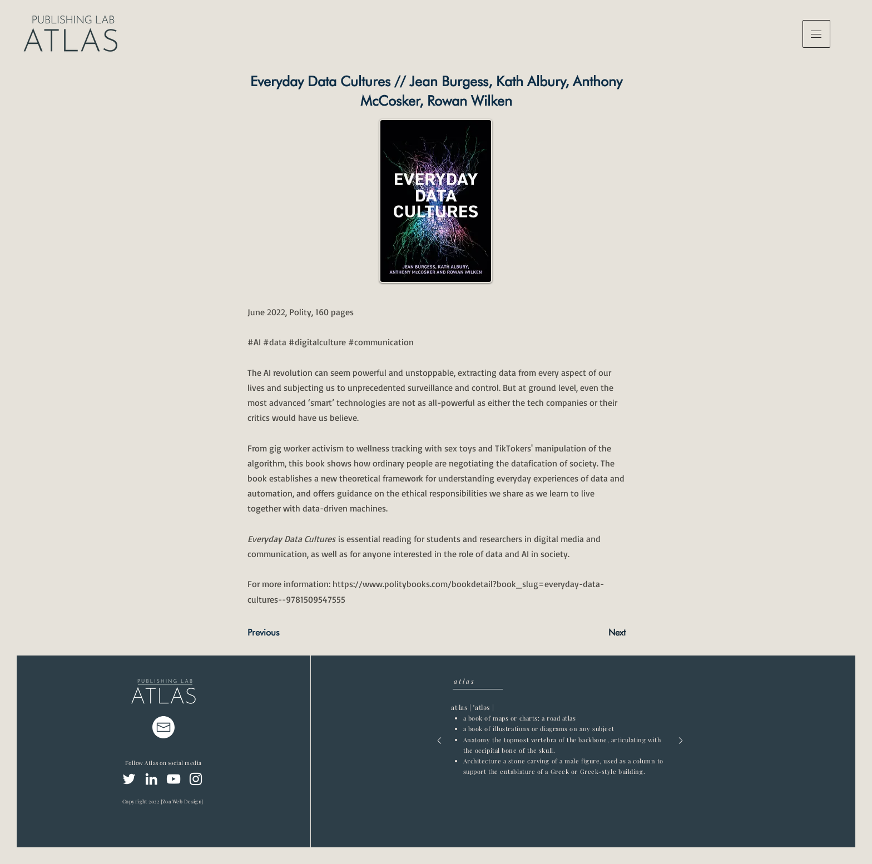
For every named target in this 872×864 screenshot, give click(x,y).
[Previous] (284, 633)
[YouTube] (173, 779)
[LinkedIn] (151, 779)
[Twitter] (129, 779)
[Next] (598, 633)
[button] (816, 34)
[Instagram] (195, 779)
